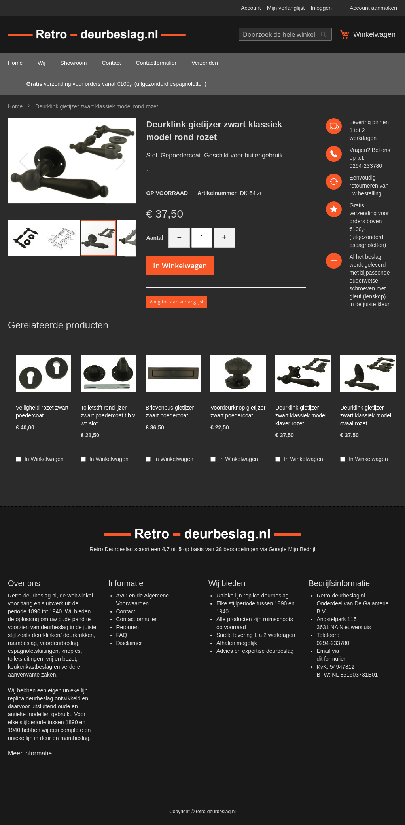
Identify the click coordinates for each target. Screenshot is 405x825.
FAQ (121, 635)
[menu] (202, 74)
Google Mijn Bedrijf (292, 549)
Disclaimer (129, 643)
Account (251, 8)
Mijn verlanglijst (286, 8)
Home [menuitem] (15, 63)
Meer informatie (30, 753)
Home (15, 106)
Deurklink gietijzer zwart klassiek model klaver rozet (300, 415)
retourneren (364, 185)
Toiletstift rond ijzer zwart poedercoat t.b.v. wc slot (108, 415)
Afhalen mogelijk (236, 643)
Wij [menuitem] (41, 63)
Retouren (127, 627)
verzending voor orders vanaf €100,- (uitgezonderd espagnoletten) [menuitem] (107, 84)
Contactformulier (136, 619)
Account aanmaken (373, 8)
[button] (24, 161)
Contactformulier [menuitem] (156, 63)
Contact (125, 611)
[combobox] (285, 34)
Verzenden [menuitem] (204, 63)
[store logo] (97, 35)
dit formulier (331, 659)
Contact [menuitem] (111, 63)
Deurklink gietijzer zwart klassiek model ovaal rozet (365, 415)
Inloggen (321, 8)
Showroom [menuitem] (74, 63)
